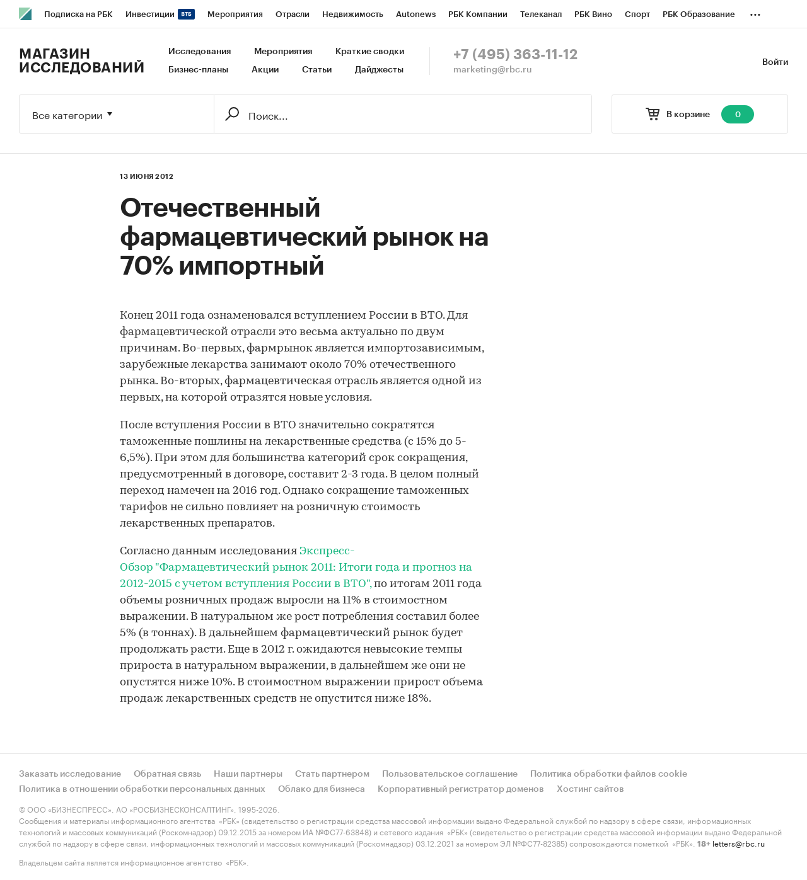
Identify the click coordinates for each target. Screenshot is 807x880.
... (755, 12)
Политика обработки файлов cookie (608, 774)
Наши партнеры (248, 774)
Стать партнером (332, 774)
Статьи (317, 70)
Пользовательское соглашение (450, 774)
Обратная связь (167, 774)
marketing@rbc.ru (492, 70)
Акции (265, 70)
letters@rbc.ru (738, 843)
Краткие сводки (369, 51)
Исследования (199, 51)
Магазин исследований (81, 61)
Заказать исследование (70, 774)
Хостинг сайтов (590, 789)
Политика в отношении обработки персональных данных (142, 789)
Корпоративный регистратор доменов (461, 789)
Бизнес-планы (198, 70)
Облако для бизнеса (321, 789)
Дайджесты (379, 70)
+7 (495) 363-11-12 (515, 55)
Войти (775, 62)
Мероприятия (283, 51)
